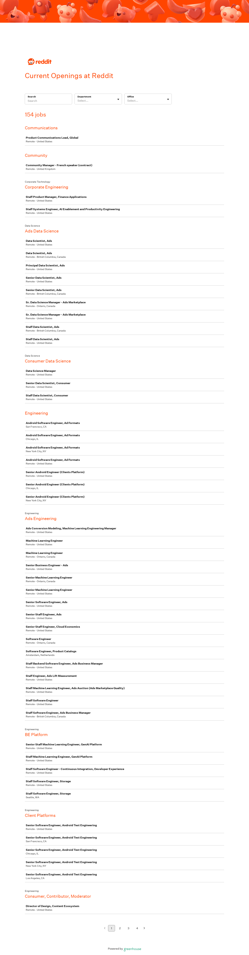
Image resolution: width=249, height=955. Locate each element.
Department (84, 96)
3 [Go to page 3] (128, 928)
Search (32, 96)
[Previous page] (104, 928)
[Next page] (144, 928)
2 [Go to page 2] (120, 928)
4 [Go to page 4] (137, 928)
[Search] (48, 101)
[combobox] (77, 101)
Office (130, 96)
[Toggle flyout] (118, 99)
